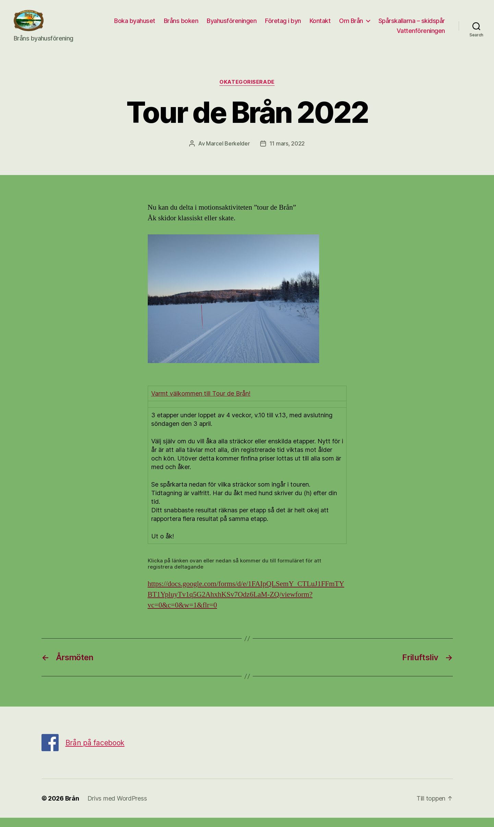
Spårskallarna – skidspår (355, 35)
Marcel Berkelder (228, 152)
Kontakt (395, 25)
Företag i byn (358, 25)
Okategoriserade (246, 91)
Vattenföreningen (421, 35)
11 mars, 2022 (287, 152)
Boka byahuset (209, 25)
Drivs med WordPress (117, 807)
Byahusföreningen (307, 25)
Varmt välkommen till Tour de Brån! (201, 402)
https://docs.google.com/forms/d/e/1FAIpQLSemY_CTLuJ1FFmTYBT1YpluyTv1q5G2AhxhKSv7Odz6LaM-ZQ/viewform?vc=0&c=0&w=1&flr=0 (246, 604)
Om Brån (426, 25)
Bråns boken (256, 25)
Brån (72, 807)
